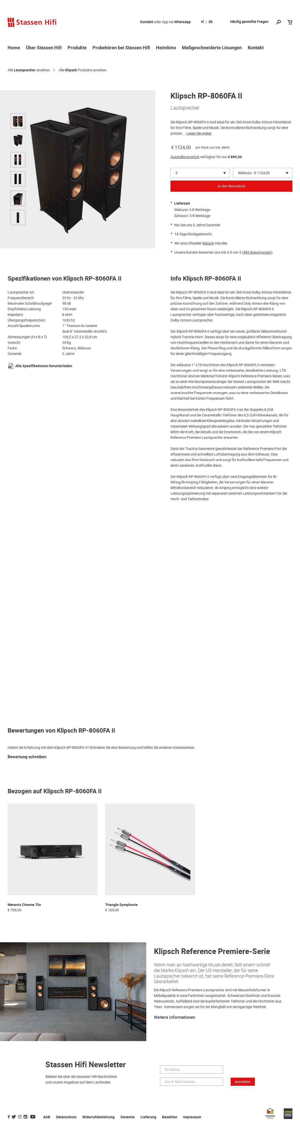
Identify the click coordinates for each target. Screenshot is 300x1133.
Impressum (192, 1117)
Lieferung (148, 1117)
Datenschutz (66, 1117)
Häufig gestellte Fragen (249, 21)
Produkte (77, 48)
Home (14, 48)
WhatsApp (182, 22)
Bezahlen (169, 1117)
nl (202, 22)
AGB (46, 1117)
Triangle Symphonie (121, 905)
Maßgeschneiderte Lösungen (212, 48)
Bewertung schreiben (27, 757)
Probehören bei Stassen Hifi (121, 48)
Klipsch (71, 70)
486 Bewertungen (257, 252)
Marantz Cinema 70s (24, 905)
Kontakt (146, 22)
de (211, 22)
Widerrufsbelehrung (98, 1117)
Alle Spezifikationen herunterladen (43, 366)
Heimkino (166, 48)
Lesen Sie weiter (199, 133)
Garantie (127, 1117)
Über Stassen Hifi (44, 48)
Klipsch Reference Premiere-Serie (212, 951)
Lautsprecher (25, 70)
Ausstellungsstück (184, 156)
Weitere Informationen (174, 1017)
